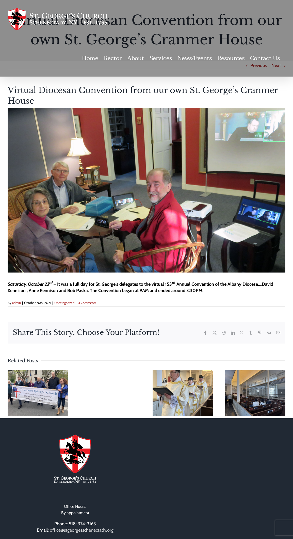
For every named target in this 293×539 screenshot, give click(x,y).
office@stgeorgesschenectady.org (81, 530)
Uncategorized (64, 303)
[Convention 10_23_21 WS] (146, 190)
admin (16, 303)
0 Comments (87, 303)
